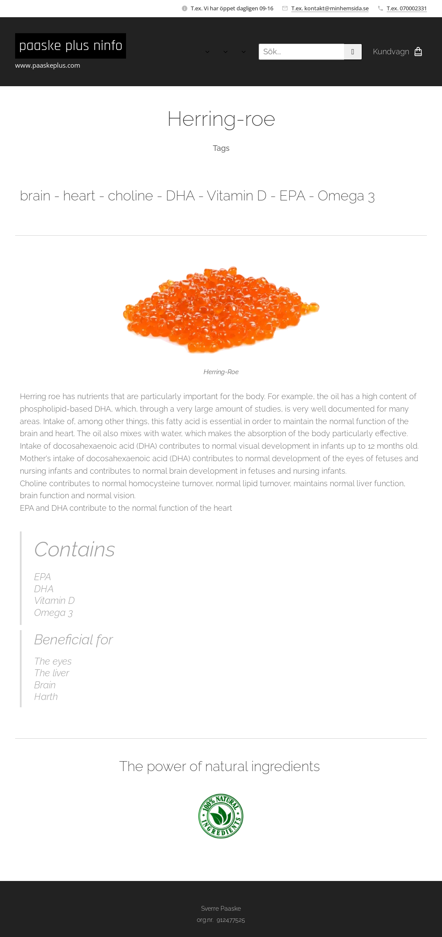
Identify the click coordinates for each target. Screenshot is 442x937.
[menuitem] (154, 51)
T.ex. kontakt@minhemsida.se (330, 8)
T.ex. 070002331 (407, 8)
